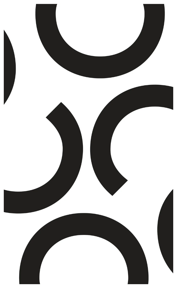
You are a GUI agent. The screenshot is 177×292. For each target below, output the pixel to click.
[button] (14, 144)
